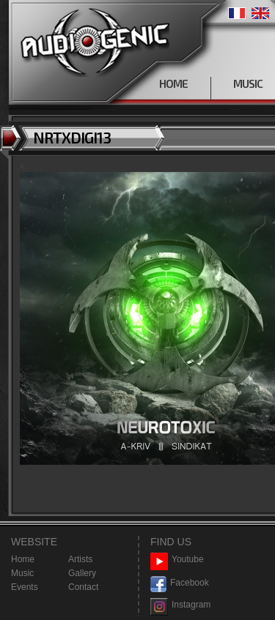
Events (24, 587)
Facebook (179, 583)
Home (22, 559)
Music (22, 573)
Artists (80, 559)
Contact (83, 587)
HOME (173, 83)
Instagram (180, 605)
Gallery (82, 573)
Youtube (177, 560)
